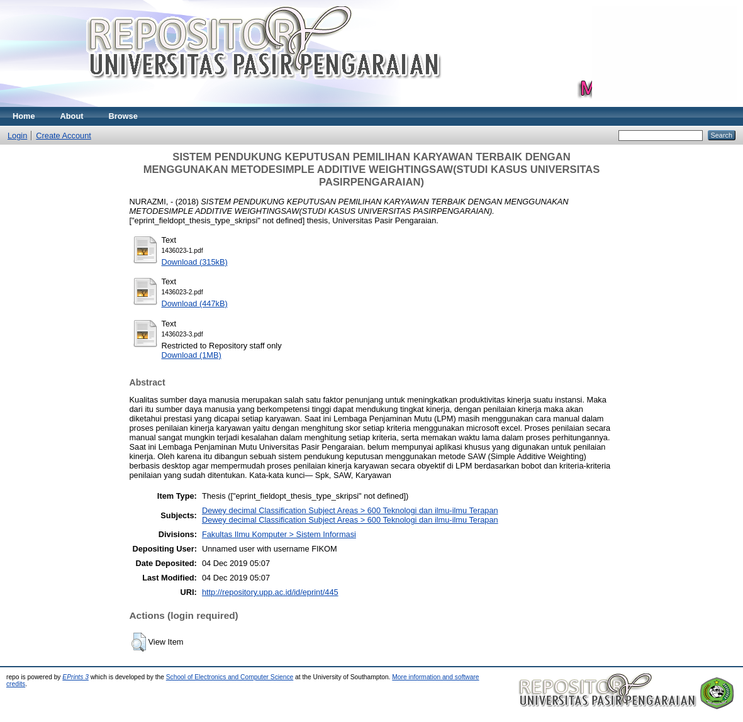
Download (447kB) (195, 303)
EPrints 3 (75, 677)
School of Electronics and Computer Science (230, 677)
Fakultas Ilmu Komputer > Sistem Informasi (279, 534)
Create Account (63, 135)
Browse (123, 116)
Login (17, 135)
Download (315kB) (195, 262)
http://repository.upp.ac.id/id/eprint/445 (270, 592)
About (72, 116)
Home (24, 116)
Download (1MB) (191, 355)
